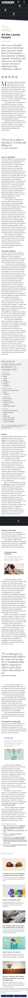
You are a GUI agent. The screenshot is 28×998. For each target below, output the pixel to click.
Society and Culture (6, 30)
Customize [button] (3, 992)
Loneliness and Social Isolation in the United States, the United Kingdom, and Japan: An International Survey (15, 839)
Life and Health (5, 29)
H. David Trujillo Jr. (6, 41)
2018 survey (7, 484)
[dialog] (14, 993)
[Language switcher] (18, 2)
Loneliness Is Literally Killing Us (18, 844)
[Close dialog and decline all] (27, 989)
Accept (20, 995)
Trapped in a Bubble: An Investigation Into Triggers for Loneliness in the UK (14, 827)
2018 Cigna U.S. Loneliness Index (15, 830)
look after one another (9, 803)
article (3, 440)
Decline (7, 995)
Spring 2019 (4, 26)
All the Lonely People (16, 833)
